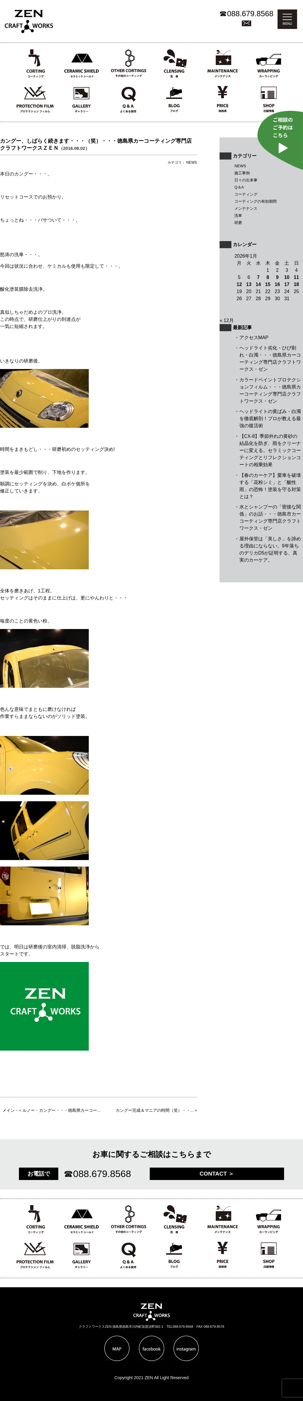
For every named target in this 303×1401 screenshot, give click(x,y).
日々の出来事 (245, 180)
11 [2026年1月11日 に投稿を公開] (296, 277)
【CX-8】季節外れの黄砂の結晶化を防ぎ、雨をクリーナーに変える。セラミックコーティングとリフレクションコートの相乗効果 (270, 450)
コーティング (245, 194)
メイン (8, 1110)
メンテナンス (245, 208)
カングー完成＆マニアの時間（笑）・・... (155, 1110)
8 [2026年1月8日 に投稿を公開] (268, 277)
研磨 (238, 222)
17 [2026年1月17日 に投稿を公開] (286, 284)
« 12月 (226, 320)
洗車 (238, 215)
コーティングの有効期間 (255, 201)
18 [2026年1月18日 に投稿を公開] (296, 284)
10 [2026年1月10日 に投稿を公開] (286, 277)
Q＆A (239, 187)
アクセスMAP (254, 337)
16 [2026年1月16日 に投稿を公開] (277, 284)
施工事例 (242, 173)
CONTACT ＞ (216, 1174)
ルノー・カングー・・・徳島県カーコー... (61, 1110)
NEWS (240, 166)
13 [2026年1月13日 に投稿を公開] (249, 284)
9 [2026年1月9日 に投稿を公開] (277, 277)
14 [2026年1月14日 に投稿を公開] (258, 284)
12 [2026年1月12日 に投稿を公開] (239, 284)
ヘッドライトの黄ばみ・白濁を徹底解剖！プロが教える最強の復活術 (270, 418)
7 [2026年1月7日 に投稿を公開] (258, 277)
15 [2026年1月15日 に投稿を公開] (267, 284)
